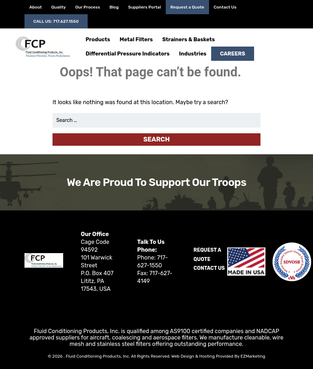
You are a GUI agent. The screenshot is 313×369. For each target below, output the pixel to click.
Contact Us (225, 7)
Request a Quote (187, 7)
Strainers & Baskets (188, 39)
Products (98, 39)
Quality (58, 7)
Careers (232, 53)
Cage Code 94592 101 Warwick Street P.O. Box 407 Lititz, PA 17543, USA (97, 265)
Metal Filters (136, 39)
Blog (114, 7)
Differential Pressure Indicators (128, 53)
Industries (192, 53)
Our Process (87, 7)
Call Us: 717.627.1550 (56, 21)
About (35, 7)
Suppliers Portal (144, 7)
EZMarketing (253, 356)
